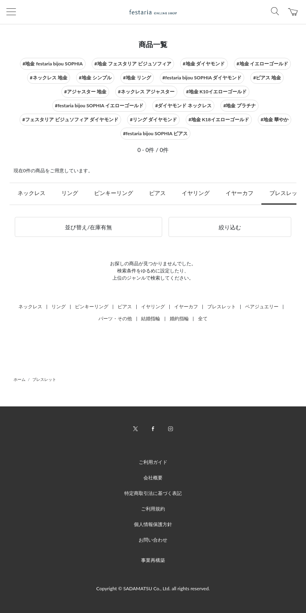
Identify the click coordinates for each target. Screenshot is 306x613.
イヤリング (196, 192)
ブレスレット (221, 306)
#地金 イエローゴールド (262, 64)
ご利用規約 (153, 509)
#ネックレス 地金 (48, 78)
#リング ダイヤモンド (153, 119)
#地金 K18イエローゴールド (218, 119)
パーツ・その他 (115, 318)
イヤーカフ (239, 192)
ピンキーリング (113, 192)
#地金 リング (137, 78)
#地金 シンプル (95, 78)
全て (203, 318)
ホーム (20, 379)
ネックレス (31, 192)
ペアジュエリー (262, 306)
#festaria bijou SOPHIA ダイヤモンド (202, 78)
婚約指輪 (179, 318)
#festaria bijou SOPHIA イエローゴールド (99, 105)
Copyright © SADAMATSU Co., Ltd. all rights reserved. (153, 588)
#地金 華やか (274, 119)
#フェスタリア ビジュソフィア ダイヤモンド (70, 119)
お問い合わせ (153, 540)
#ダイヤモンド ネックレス (183, 105)
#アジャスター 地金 (85, 92)
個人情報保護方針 (153, 524)
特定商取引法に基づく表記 (153, 493)
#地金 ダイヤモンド (204, 64)
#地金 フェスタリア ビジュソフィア (132, 64)
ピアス (157, 192)
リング (69, 192)
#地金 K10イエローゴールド (216, 92)
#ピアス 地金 (267, 78)
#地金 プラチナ (239, 105)
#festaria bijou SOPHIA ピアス (155, 133)
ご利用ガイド (153, 462)
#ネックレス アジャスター (146, 92)
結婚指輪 (150, 318)
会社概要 (153, 478)
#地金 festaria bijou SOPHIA (53, 64)
